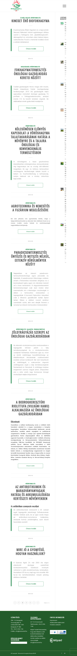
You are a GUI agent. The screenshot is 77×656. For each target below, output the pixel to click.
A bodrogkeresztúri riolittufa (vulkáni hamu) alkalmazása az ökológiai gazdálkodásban (30, 408)
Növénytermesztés (36, 18)
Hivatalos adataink (55, 624)
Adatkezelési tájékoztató (57, 622)
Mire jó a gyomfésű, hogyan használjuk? (30, 551)
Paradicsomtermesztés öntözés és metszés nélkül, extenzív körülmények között (30, 258)
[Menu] (64, 6)
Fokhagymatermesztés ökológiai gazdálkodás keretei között (30, 74)
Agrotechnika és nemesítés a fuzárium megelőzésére (30, 208)
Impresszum (53, 620)
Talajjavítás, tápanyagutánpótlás (36, 329)
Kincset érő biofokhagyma (30, 21)
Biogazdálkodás (25, 67)
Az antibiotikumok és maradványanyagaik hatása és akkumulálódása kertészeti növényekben (30, 492)
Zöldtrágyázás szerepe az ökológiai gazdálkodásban (30, 334)
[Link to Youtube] (64, 653)
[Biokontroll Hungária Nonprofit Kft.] (16, 6)
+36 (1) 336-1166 (18, 629)
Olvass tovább (31, 49)
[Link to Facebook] (61, 653)
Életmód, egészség (25, 18)
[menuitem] (64, 6)
